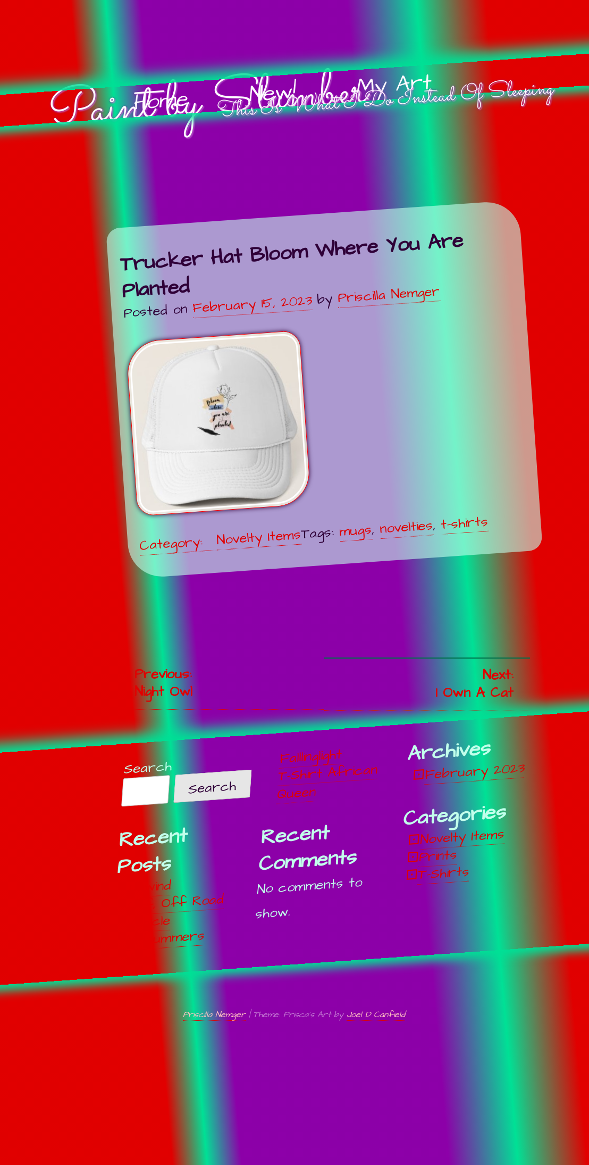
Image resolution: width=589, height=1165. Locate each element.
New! (272, 94)
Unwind (150, 886)
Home (160, 101)
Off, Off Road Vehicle (176, 911)
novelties (406, 526)
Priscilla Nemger (388, 294)
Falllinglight (310, 756)
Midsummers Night (165, 947)
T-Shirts (443, 873)
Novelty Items (258, 537)
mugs (355, 530)
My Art (394, 85)
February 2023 (474, 771)
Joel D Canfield (376, 1014)
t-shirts (464, 523)
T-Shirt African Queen (327, 781)
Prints (438, 856)
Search (147, 768)
